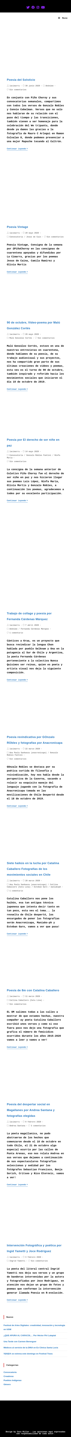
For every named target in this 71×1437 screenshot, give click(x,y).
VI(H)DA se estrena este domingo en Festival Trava (28, 1354)
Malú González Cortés (21, 338)
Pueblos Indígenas (13, 1380)
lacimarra (15, 86)
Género (7, 1384)
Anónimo (49, 86)
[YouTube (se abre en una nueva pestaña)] (43, 8)
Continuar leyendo (17, 149)
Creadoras (9, 1376)
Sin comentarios (18, 90)
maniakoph (56, 887)
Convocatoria (16, 237)
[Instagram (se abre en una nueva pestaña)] (38, 8)
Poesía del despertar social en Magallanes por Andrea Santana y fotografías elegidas (31, 1110)
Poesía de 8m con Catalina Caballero (33, 990)
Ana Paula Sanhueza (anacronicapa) (28, 753)
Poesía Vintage (17, 227)
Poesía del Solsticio (21, 79)
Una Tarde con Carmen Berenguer (20, 1341)
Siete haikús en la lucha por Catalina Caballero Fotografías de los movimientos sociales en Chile (33, 869)
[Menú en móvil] (63, 18)
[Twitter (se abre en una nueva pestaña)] (27, 8)
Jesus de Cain (33, 237)
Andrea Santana (17, 1126)
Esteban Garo (40, 887)
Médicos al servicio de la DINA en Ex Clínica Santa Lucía (31, 1347)
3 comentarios (38, 1126)
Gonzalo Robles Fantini (38, 455)
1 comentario (16, 633)
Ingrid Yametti (17, 1261)
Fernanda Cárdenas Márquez (35, 629)
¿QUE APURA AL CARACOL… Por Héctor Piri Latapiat (30, 1335)
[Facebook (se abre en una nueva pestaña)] (33, 8)
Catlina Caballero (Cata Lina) (26, 1000)
